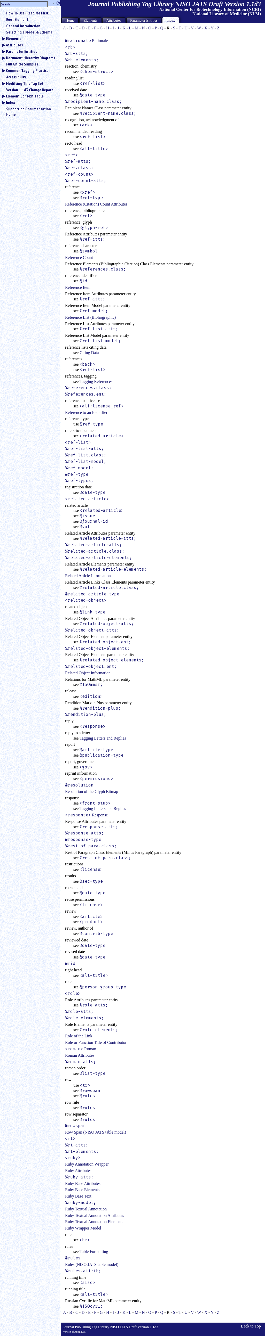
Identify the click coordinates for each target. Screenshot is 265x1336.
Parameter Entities (21, 51)
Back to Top (251, 1326)
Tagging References (96, 381)
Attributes (14, 44)
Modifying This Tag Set (24, 83)
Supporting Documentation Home (28, 111)
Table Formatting (94, 1251)
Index (10, 102)
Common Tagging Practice (27, 70)
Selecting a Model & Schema (29, 32)
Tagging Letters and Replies (103, 738)
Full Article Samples (22, 64)
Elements (13, 38)
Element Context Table (25, 96)
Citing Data (89, 352)
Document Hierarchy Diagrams (30, 57)
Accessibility (16, 76)
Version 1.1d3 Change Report (29, 89)
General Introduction (23, 25)
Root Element (17, 19)
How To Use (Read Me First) (28, 12)
